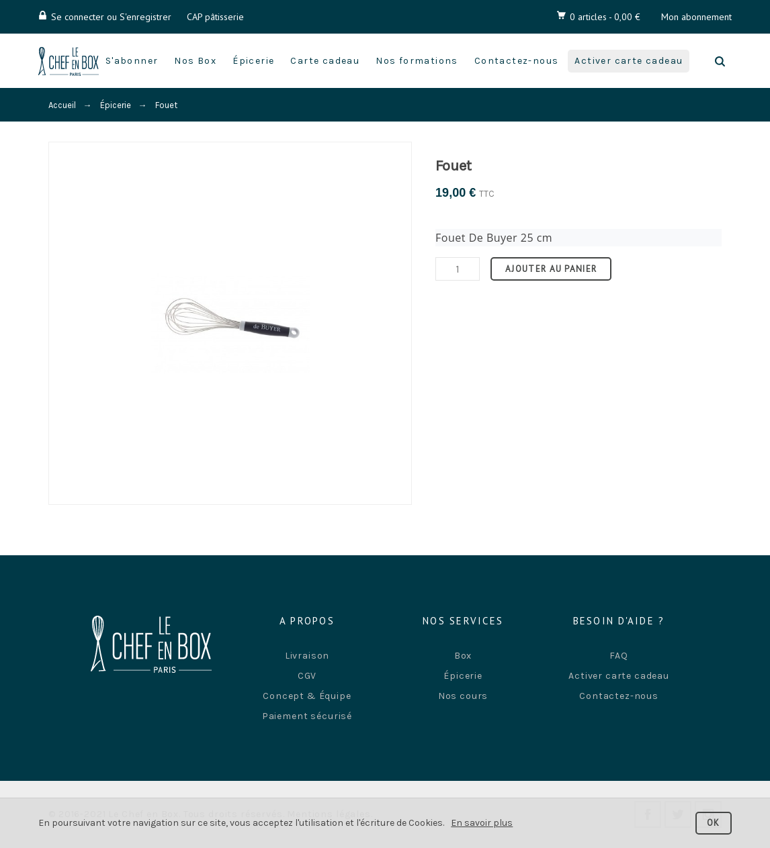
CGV (307, 675)
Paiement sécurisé (307, 716)
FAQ (618, 655)
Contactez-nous (618, 696)
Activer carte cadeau (618, 675)
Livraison (307, 655)
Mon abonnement (696, 17)
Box (463, 655)
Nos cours (463, 696)
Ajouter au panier (551, 269)
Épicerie (462, 675)
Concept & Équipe (307, 696)
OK (713, 823)
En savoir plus (482, 823)
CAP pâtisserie (215, 17)
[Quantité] (457, 269)
